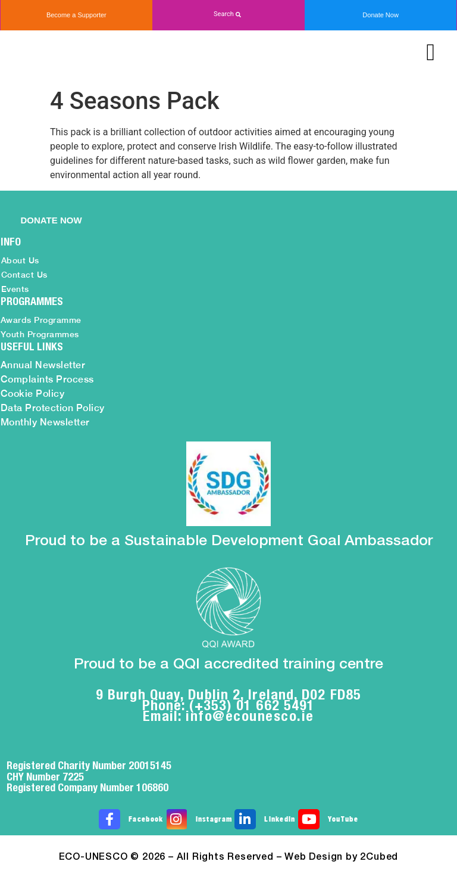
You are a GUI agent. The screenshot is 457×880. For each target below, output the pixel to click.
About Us (20, 260)
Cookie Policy (33, 393)
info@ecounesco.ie (250, 715)
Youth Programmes (40, 334)
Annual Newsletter (43, 365)
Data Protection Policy (53, 407)
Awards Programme (41, 320)
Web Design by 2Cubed (341, 857)
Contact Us (24, 274)
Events (15, 289)
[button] (228, 15)
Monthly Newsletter (45, 422)
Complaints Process (47, 379)
